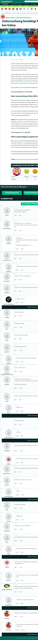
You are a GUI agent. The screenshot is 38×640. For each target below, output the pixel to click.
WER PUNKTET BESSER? (16, 4)
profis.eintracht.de (20, 159)
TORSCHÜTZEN (16, 6)
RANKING (23, 6)
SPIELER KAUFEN (11, 193)
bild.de (28, 159)
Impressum (33, 638)
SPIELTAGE (3, 6)
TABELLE (9, 6)
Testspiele (33, 4)
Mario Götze (10, 18)
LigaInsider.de (23, 638)
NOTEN (26, 4)
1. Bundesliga (4, 4)
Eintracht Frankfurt (23, 18)
